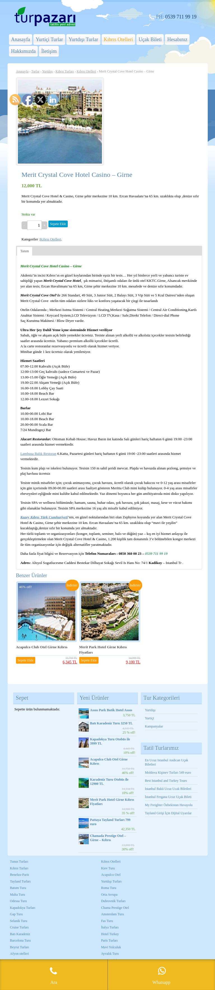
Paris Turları (109, 940)
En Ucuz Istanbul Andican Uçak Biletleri (166, 762)
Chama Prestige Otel (115, 908)
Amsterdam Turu (112, 914)
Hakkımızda (23, 51)
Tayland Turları (20, 881)
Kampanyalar (154, 726)
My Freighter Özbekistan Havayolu (169, 805)
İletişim (49, 51)
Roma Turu (108, 888)
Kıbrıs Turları (64, 71)
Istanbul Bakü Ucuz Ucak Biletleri (168, 789)
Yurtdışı (47, 71)
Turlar (35, 71)
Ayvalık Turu (110, 954)
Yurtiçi (149, 718)
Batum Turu (18, 888)
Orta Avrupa (109, 895)
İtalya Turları (110, 927)
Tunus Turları (19, 861)
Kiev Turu (108, 868)
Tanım (24, 251)
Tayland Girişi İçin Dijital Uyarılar (168, 813)
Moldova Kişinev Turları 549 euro (168, 772)
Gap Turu (16, 914)
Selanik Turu (18, 921)
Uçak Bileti (150, 39)
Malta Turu (17, 895)
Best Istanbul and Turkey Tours (166, 781)
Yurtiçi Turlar (49, 39)
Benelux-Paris (19, 875)
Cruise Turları (19, 927)
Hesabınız (177, 39)
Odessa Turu (18, 901)
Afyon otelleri (19, 954)
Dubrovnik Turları (113, 901)
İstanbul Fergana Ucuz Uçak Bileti (168, 797)
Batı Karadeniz (20, 934)
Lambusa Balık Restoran (38, 453)
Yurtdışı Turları (111, 881)
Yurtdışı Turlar (83, 39)
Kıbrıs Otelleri (118, 39)
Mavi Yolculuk (111, 947)
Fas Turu (107, 921)
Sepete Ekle (58, 224)
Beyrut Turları (19, 947)
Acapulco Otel (111, 875)
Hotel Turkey (110, 934)
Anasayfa (20, 39)
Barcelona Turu (20, 940)
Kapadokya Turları (22, 908)
